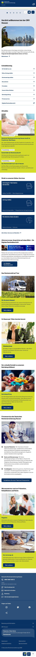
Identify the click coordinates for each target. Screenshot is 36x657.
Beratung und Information (8, 623)
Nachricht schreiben (9, 590)
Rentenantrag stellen (7, 77)
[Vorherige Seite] (25, 12)
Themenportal (7, 634)
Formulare (4, 86)
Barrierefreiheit (23, 643)
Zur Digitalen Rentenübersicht (8, 264)
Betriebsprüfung (6, 94)
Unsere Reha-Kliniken (8, 90)
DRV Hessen (5, 626)
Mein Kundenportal (9, 587)
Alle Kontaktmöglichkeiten (11, 597)
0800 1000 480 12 (9, 579)
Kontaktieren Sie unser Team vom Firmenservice (16, 480)
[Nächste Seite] (32, 12)
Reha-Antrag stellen (7, 73)
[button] (29, 654)
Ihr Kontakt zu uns (6, 68)
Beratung (6, 593)
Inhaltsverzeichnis (6, 643)
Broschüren (5, 81)
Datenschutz (22, 641)
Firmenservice (6, 99)
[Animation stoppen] (29, 12)
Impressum (4, 641)
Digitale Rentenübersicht (8, 103)
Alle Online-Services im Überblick (10, 233)
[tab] (7, 12)
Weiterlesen (5, 56)
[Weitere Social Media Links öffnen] (6, 613)
